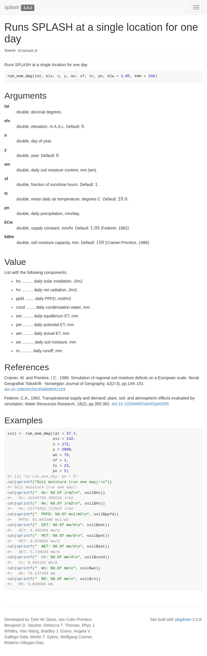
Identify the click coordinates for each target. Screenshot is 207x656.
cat (11, 482)
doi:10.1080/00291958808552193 (34, 389)
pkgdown (183, 619)
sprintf (25, 482)
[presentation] (82, 126)
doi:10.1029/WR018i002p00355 (140, 404)
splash (11, 7)
